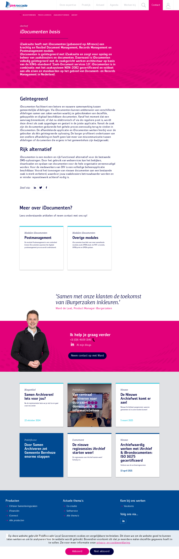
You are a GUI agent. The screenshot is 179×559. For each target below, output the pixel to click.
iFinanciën (12, 523)
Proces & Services (43, 15)
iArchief (73, 15)
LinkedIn (72, 357)
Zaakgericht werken (59, 15)
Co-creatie (70, 519)
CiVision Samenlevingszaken (21, 519)
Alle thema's (71, 528)
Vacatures (127, 519)
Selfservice (70, 523)
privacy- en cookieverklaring (113, 543)
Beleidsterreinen (27, 15)
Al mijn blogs (84, 357)
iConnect (12, 528)
